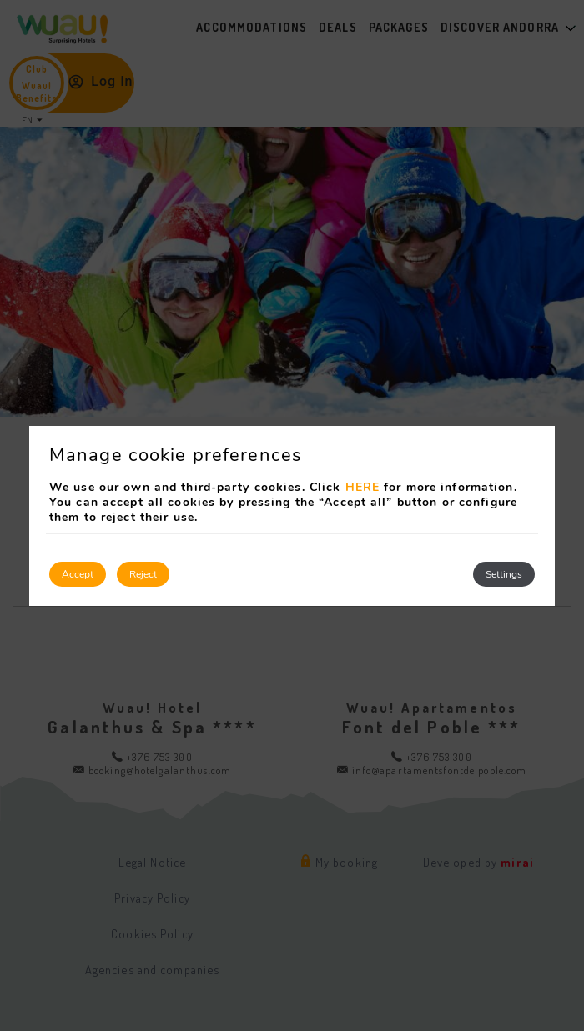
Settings (504, 574)
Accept (77, 574)
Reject (143, 574)
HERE (362, 487)
